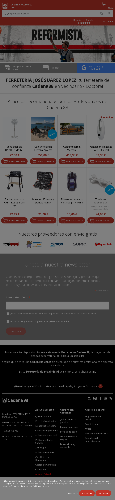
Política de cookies (40, 486)
